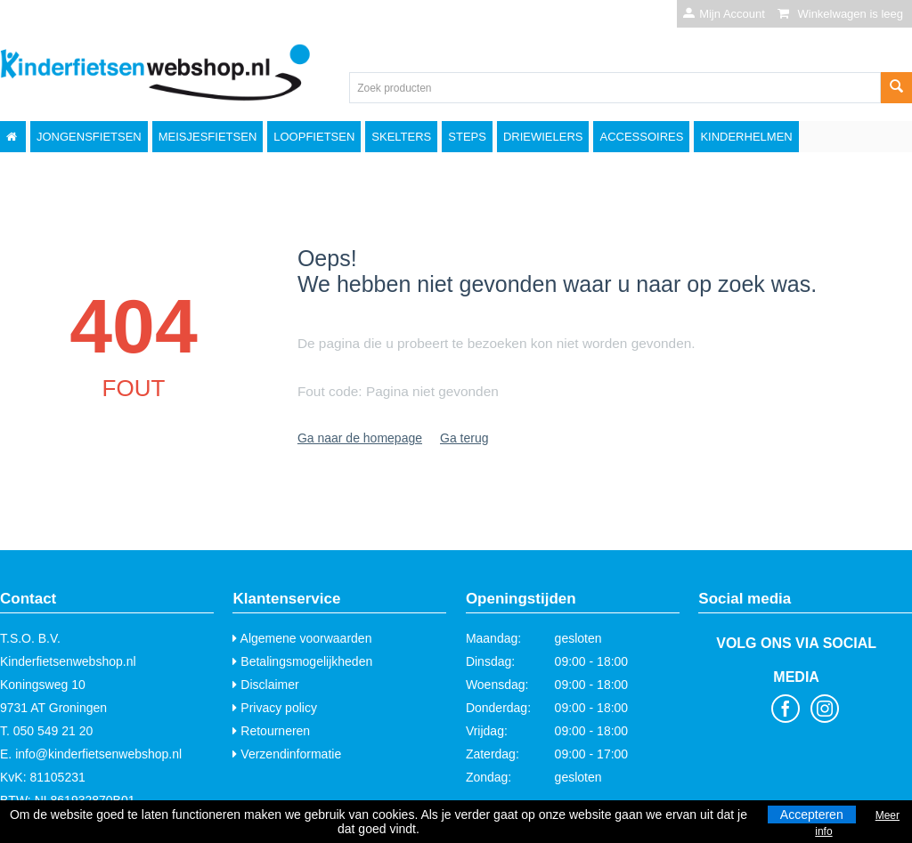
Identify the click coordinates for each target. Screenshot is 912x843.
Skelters (401, 136)
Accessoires (641, 136)
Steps (467, 136)
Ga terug (464, 438)
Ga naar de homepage (359, 438)
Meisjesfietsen (208, 136)
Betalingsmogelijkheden (302, 661)
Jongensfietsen (89, 136)
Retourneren (271, 731)
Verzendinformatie (286, 754)
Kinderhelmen (746, 136)
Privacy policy (274, 708)
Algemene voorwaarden (301, 638)
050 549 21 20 (53, 731)
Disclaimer (265, 684)
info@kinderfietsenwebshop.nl (98, 754)
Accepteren (811, 814)
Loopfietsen (313, 136)
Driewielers (543, 136)
